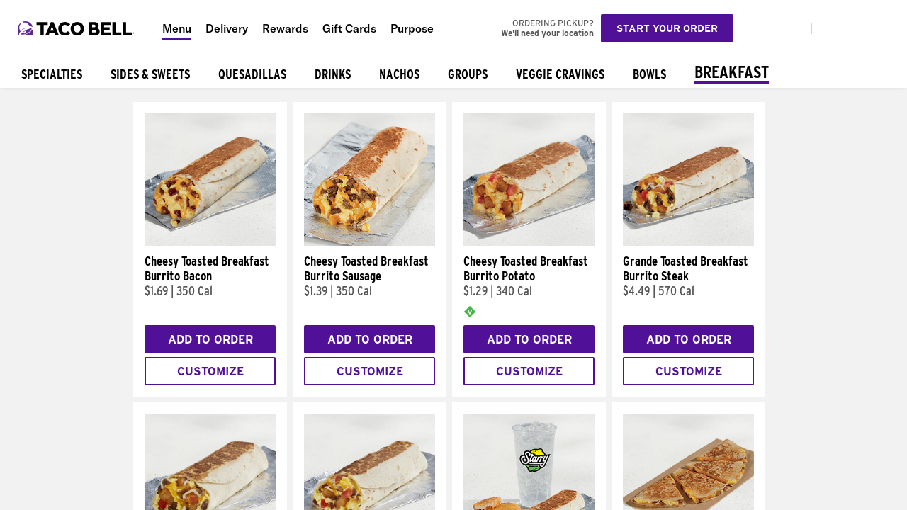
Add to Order (210, 339)
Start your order (667, 28)
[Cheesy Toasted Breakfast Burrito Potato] (529, 243)
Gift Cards (349, 28)
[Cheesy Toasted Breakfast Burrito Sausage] (369, 243)
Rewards (285, 28)
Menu (176, 28)
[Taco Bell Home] (77, 28)
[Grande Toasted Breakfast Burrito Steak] (688, 243)
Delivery (226, 28)
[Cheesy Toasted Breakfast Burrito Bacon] (210, 243)
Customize (210, 371)
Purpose (412, 28)
